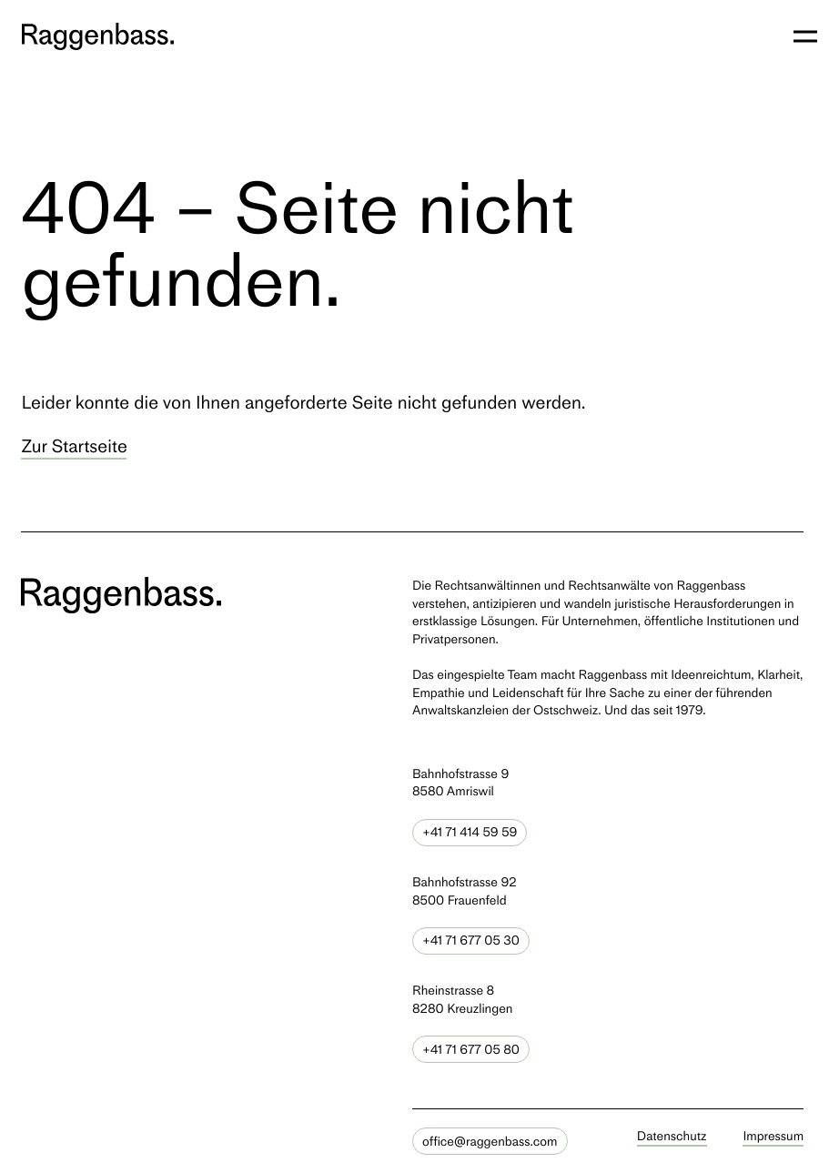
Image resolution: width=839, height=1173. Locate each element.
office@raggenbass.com (490, 1141)
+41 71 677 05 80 (471, 1049)
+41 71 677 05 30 (471, 940)
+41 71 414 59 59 (469, 832)
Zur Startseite (73, 446)
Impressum (773, 1136)
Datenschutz (672, 1136)
